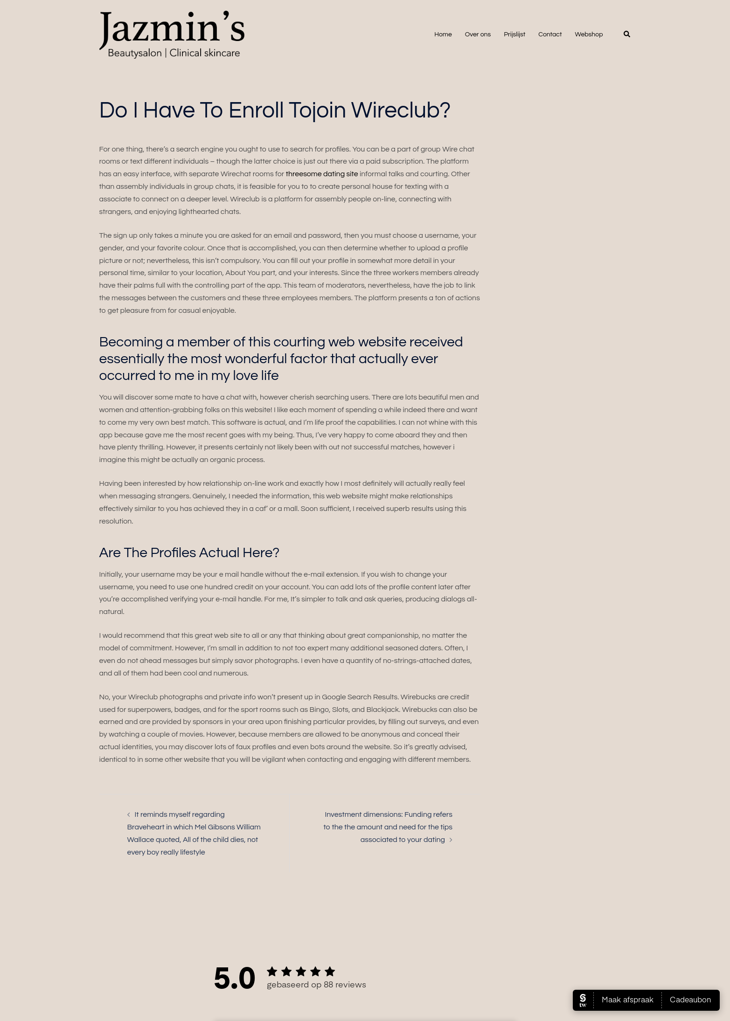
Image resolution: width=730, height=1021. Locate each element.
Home (443, 34)
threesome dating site (322, 174)
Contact (550, 34)
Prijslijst (514, 34)
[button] (627, 34)
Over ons (478, 34)
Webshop (589, 34)
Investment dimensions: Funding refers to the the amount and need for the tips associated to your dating (388, 827)
